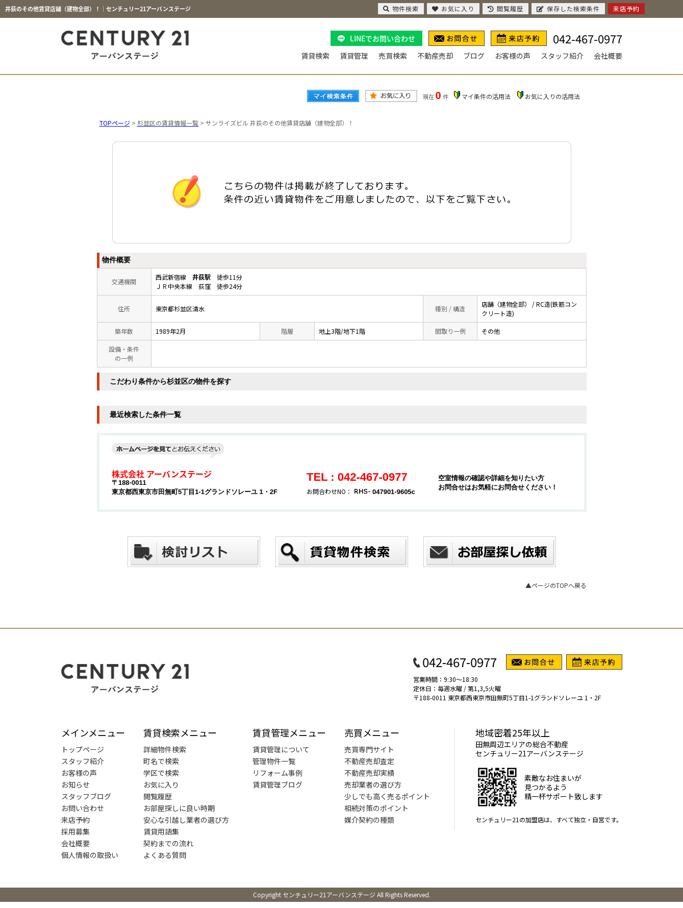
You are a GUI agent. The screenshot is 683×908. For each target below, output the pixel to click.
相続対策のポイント (376, 808)
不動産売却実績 (369, 773)
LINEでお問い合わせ (382, 38)
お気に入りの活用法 (552, 96)
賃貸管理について (281, 749)
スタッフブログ (86, 796)
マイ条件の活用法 (486, 96)
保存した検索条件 (568, 8)
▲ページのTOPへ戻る (556, 585)
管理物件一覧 (273, 761)
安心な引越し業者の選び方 (186, 820)
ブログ (474, 56)
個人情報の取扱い (89, 855)
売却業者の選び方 (372, 784)
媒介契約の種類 (369, 820)
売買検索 (392, 56)
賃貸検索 (315, 56)
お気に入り (161, 784)
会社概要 (608, 56)
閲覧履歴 (157, 796)
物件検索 (401, 8)
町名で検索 (161, 761)
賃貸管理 (354, 56)
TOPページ (114, 122)
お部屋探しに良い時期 (179, 808)
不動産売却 (435, 56)
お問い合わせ (82, 808)
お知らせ (75, 784)
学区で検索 (161, 773)
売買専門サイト (369, 749)
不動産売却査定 (369, 761)
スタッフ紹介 (562, 56)
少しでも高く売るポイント (387, 796)
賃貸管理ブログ (277, 784)
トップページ (82, 749)
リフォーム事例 (277, 773)
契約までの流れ (168, 843)
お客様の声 (512, 56)
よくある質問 (164, 855)
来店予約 (75, 820)
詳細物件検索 (164, 749)
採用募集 (75, 831)
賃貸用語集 (161, 831)
